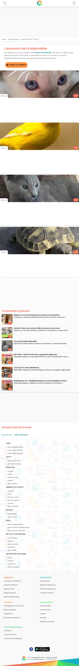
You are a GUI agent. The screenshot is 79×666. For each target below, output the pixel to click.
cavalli (10, 491)
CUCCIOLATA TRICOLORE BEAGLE (26, 368)
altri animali (13, 506)
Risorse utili (45, 577)
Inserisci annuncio (47, 621)
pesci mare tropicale (16, 530)
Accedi (43, 617)
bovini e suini (13, 497)
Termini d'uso (45, 610)
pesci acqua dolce (15, 524)
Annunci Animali (13, 39)
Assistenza (8, 613)
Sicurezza (8, 602)
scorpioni (11, 564)
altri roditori (13, 483)
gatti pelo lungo (14, 464)
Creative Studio (38, 659)
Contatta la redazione (13, 638)
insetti (10, 561)
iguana (11, 541)
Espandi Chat (9, 589)
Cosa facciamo (10, 634)
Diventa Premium (11, 585)
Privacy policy (45, 606)
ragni (10, 558)
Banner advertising (11, 597)
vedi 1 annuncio (21, 435)
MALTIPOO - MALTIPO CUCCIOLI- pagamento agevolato (35, 355)
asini (10, 494)
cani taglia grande (15, 453)
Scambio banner (47, 593)
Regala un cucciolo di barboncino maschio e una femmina (37, 315)
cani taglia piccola (15, 447)
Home (4, 39)
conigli (10, 471)
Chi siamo (8, 630)
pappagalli (12, 514)
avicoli (10, 503)
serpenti (11, 547)
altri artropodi (13, 567)
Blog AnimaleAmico (48, 585)
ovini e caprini (13, 500)
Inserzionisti (45, 581)
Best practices (10, 610)
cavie (10, 474)
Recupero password (12, 617)
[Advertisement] (39, 22)
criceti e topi (13, 477)
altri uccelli (12, 517)
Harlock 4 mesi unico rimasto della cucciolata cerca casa (37, 328)
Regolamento (46, 602)
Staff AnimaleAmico (13, 627)
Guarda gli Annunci (17, 65)
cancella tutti (6, 435)
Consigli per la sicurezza (13, 606)
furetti (10, 480)
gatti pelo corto (14, 461)
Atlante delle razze (48, 589)
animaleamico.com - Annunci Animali (44, 657)
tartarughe (12, 538)
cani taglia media (15, 450)
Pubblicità (8, 577)
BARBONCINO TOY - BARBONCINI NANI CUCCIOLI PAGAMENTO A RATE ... (41, 381)
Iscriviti (43, 613)
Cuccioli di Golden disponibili (25, 341)
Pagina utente (10, 593)
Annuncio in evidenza (12, 581)
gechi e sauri (13, 544)
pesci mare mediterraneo (19, 527)
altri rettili (12, 550)
